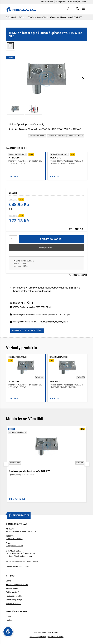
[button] (70, 9)
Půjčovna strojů (12, 592)
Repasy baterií (12, 588)
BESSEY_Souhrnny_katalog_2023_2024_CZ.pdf (31, 307)
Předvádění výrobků (14, 596)
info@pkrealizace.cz (14, 546)
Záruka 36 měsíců (13, 603)
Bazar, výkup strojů (14, 600)
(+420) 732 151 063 (14, 539)
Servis (8, 581)
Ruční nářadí (11, 17)
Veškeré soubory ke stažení (27, 330)
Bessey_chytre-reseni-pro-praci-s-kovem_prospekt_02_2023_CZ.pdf (39, 322)
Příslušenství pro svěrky (37, 17)
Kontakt (82, 2)
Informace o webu (55, 637)
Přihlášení (72, 2)
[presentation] (83, 78)
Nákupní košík (46, 247)
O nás (8, 616)
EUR (51, 2)
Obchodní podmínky (38, 637)
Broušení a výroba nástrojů (17, 585)
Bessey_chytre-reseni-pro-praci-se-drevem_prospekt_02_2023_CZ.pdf (40, 314)
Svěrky (21, 17)
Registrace (60, 2)
